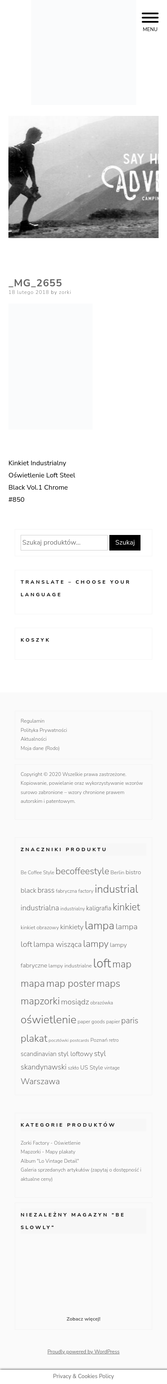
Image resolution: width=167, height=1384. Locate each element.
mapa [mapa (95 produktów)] (33, 983)
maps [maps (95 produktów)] (108, 983)
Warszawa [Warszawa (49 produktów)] (40, 1081)
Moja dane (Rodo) (40, 748)
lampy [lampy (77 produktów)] (96, 943)
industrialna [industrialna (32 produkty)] (40, 908)
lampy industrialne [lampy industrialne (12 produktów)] (70, 965)
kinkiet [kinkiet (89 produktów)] (126, 907)
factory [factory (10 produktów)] (85, 891)
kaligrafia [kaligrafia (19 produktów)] (98, 908)
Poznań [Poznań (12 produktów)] (99, 1039)
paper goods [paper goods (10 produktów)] (91, 1021)
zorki (65, 292)
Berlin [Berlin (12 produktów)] (118, 872)
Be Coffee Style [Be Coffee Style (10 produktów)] (37, 872)
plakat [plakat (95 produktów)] (34, 1038)
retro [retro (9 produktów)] (114, 1040)
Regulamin (33, 721)
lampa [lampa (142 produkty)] (99, 925)
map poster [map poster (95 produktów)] (70, 983)
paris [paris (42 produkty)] (129, 1020)
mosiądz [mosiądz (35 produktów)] (75, 1002)
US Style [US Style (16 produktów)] (91, 1068)
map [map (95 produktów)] (121, 964)
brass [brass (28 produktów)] (46, 890)
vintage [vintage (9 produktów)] (112, 1068)
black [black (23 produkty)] (28, 890)
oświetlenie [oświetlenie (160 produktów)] (49, 1019)
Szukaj (125, 542)
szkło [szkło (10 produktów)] (73, 1067)
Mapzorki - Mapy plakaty (48, 1151)
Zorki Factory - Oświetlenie (50, 1143)
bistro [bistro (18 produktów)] (133, 872)
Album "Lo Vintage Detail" (50, 1161)
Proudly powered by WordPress (84, 1351)
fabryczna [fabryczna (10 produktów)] (66, 891)
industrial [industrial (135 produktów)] (116, 889)
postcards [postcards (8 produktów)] (79, 1040)
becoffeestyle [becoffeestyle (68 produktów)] (82, 871)
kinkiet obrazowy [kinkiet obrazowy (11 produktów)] (40, 927)
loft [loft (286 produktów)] (102, 963)
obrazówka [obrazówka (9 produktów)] (101, 1003)
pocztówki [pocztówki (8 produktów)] (59, 1040)
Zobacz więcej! (83, 1319)
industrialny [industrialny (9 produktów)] (73, 909)
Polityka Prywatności (44, 730)
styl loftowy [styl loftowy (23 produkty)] (75, 1054)
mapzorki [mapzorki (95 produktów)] (40, 1001)
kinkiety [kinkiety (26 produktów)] (72, 927)
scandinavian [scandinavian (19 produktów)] (38, 1054)
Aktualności (34, 739)
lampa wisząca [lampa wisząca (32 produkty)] (58, 944)
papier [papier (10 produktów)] (113, 1021)
